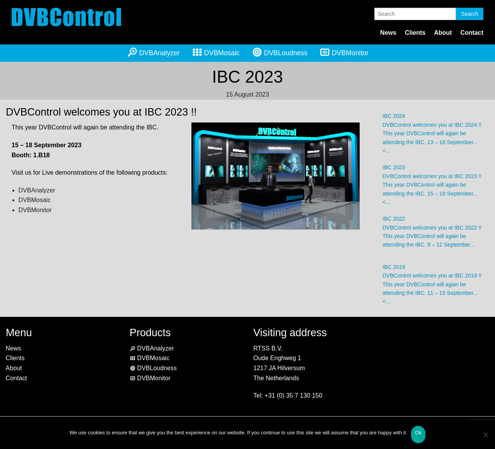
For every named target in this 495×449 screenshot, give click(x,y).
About (443, 32)
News (388, 32)
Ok (418, 432)
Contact (471, 32)
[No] (485, 439)
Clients (415, 32)
